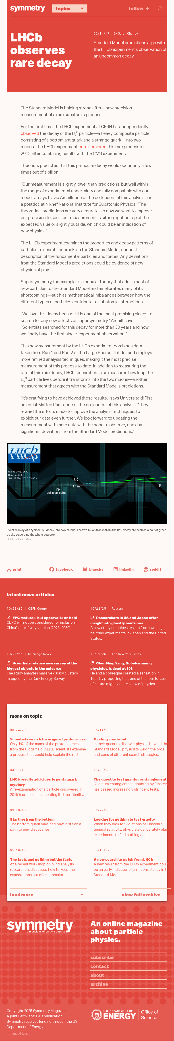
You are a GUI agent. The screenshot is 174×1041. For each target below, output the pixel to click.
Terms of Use (17, 1034)
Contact (99, 966)
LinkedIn (124, 569)
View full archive (141, 894)
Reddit (152, 569)
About (97, 975)
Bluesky (93, 569)
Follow (136, 8)
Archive (99, 984)
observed (30, 134)
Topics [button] (71, 8)
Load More (21, 894)
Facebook (61, 569)
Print (17, 569)
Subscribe (102, 957)
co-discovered (92, 147)
